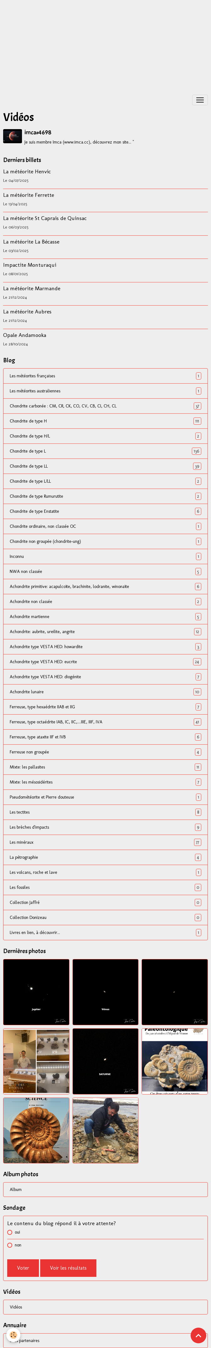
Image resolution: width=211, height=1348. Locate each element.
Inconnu (105, 556)
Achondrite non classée (105, 601)
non (18, 1245)
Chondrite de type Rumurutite (105, 496)
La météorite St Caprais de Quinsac (45, 218)
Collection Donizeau (105, 917)
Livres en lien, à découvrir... (105, 932)
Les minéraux (105, 842)
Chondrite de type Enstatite (105, 511)
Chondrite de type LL (105, 466)
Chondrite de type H (105, 421)
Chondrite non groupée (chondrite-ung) (105, 541)
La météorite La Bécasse (31, 241)
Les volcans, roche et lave (105, 872)
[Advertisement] (105, 44)
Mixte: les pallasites (105, 767)
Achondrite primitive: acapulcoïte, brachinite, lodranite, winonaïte (105, 586)
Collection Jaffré (105, 902)
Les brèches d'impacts (105, 827)
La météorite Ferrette (28, 194)
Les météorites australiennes (105, 391)
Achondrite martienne (105, 616)
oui (17, 1232)
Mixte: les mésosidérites (105, 782)
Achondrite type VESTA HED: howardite (105, 646)
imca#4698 (37, 132)
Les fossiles (105, 887)
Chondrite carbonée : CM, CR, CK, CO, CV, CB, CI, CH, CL (105, 406)
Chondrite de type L (105, 451)
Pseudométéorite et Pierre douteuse (105, 797)
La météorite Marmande (31, 288)
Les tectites (105, 812)
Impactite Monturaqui (29, 264)
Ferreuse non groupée (105, 752)
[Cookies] (13, 1335)
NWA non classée (105, 571)
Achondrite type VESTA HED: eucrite (105, 661)
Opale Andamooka (24, 335)
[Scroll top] (198, 1335)
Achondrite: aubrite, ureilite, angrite (105, 631)
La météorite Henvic (27, 171)
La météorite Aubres (27, 311)
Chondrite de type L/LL (105, 481)
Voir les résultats (68, 1268)
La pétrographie (105, 857)
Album (16, 1189)
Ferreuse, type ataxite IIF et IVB (105, 737)
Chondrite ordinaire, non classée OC (105, 526)
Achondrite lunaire (105, 691)
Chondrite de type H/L (105, 436)
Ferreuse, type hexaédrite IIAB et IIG (105, 707)
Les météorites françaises (105, 376)
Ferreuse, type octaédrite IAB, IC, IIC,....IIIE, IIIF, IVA (105, 722)
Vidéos (16, 1307)
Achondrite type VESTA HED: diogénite (105, 676)
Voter (23, 1268)
